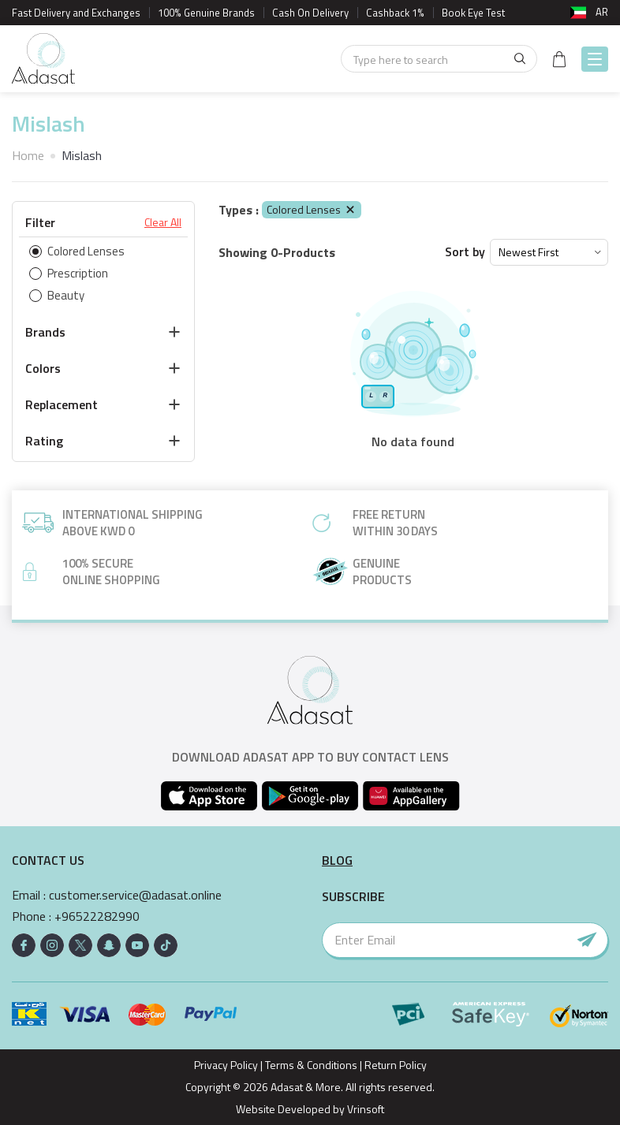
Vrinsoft (364, 1109)
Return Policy (395, 1064)
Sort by (465, 252)
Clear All (162, 222)
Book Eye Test (473, 12)
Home (28, 155)
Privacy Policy (226, 1064)
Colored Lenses (312, 209)
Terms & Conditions (311, 1064)
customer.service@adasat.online (135, 895)
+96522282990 (97, 916)
